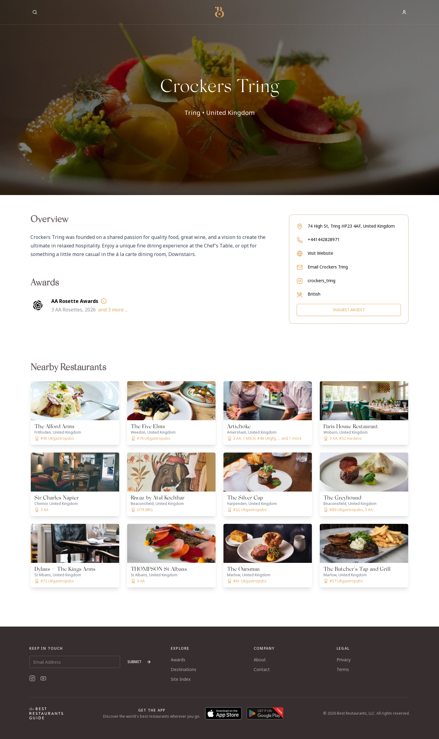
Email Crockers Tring (328, 267)
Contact (262, 669)
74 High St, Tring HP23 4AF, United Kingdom (351, 226)
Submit (139, 661)
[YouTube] (43, 678)
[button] (219, 97)
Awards (178, 660)
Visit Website (320, 253)
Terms (343, 669)
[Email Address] (74, 662)
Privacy (344, 660)
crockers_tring (321, 280)
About (260, 660)
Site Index (181, 679)
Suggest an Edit (349, 309)
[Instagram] (32, 678)
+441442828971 (324, 239)
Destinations (183, 669)
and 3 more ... (113, 309)
